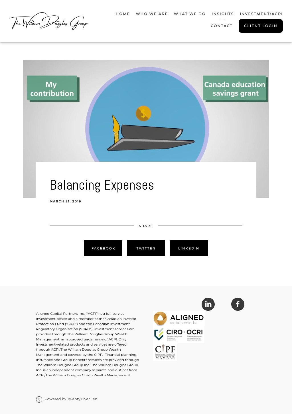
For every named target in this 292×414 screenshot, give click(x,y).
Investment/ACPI (261, 14)
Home (123, 14)
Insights (223, 14)
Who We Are (152, 14)
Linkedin (188, 248)
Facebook (103, 248)
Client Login (260, 26)
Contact (222, 26)
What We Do (190, 14)
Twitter (146, 248)
